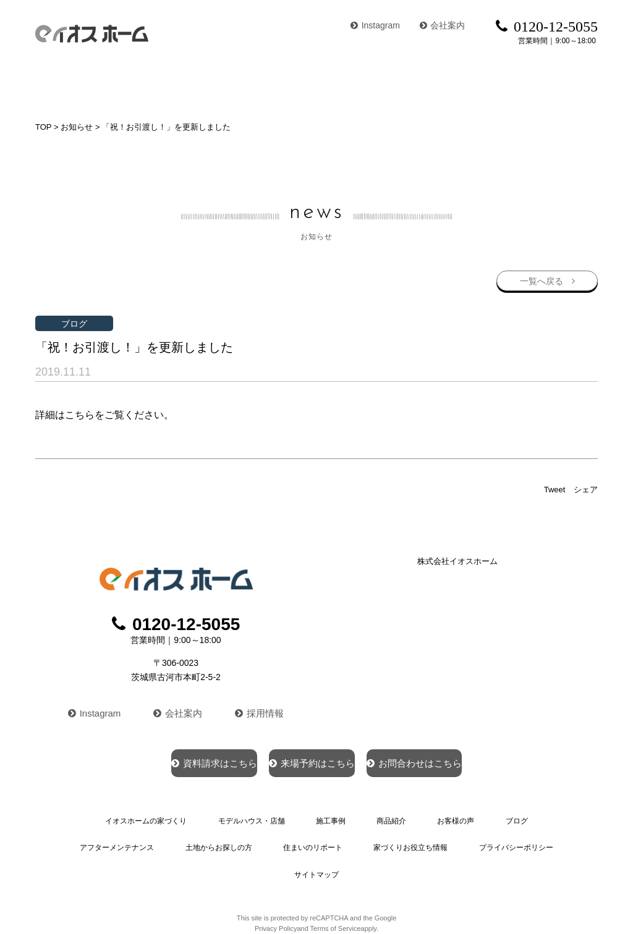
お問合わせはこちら (458, 760)
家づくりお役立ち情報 (321, 841)
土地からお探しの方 (137, 841)
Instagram (375, 25)
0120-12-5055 (176, 622)
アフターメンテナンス (521, 818)
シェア (586, 487)
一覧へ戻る (539, 277)
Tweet (555, 487)
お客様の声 (435, 83)
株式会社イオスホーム (457, 559)
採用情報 (262, 709)
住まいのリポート (226, 841)
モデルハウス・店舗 (213, 83)
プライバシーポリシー (423, 841)
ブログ (499, 83)
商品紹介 (366, 83)
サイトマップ (509, 841)
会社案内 (442, 25)
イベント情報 (568, 83)
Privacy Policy (276, 893)
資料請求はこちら (169, 760)
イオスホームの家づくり (89, 83)
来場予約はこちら (311, 760)
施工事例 (301, 83)
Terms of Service (335, 893)
